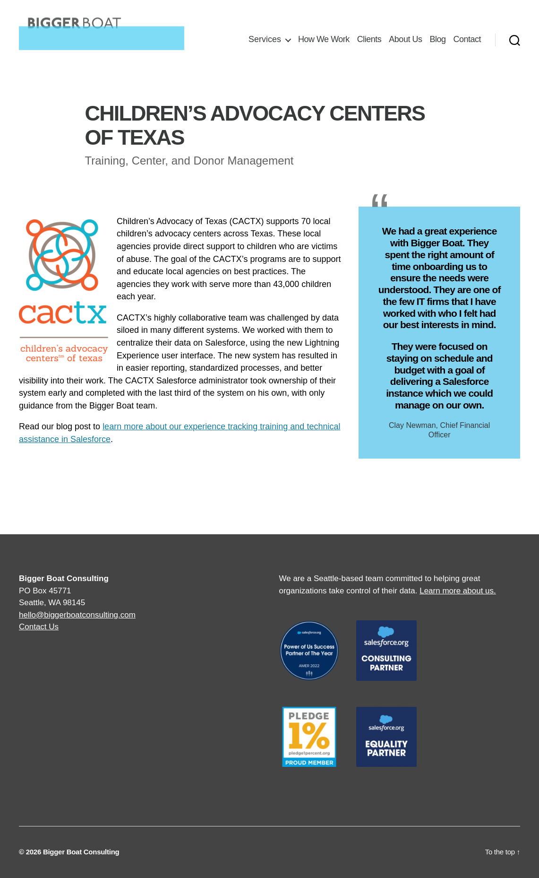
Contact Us (39, 626)
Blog (437, 39)
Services (264, 39)
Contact (467, 39)
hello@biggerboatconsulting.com (77, 614)
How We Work (324, 39)
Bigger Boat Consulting (81, 852)
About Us (405, 39)
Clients (369, 39)
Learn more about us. (457, 590)
